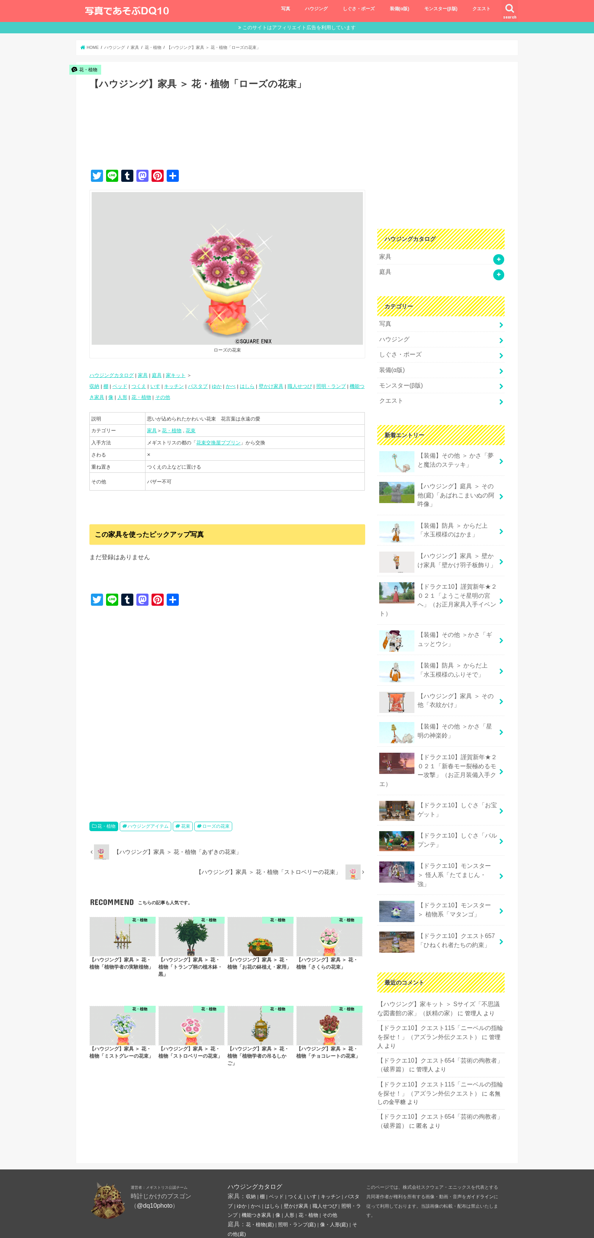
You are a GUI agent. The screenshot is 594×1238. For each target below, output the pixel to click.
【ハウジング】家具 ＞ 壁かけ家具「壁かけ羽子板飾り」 (436, 551)
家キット (176, 375)
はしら (247, 386)
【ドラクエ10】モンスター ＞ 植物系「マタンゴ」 (436, 863)
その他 (162, 397)
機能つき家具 (256, 1172)
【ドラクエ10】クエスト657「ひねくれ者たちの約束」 (434, 892)
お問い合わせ (104, 1226)
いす (155, 386)
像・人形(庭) (334, 1182)
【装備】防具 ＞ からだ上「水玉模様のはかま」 (436, 520)
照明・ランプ (331, 386)
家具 (143, 375)
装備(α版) (400, 8)
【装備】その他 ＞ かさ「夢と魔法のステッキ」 (436, 453)
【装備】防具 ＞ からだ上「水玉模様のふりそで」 (436, 648)
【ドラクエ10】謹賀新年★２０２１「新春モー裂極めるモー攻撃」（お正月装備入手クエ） (438, 740)
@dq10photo (155, 1162)
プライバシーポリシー (156, 1226)
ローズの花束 (216, 826)
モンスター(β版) (441, 8)
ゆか (217, 386)
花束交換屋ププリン (218, 442)
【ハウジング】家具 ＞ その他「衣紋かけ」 (436, 678)
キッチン (174, 386)
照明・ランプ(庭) (297, 1182)
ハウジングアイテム (148, 826)
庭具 (157, 375)
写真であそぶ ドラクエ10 (430, 1226)
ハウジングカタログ (111, 375)
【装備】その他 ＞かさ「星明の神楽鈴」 (436, 708)
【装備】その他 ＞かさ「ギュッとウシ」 (436, 617)
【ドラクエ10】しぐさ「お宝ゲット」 (438, 774)
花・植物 (141, 397)
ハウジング (316, 8)
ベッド (120, 386)
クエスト (481, 8)
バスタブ (198, 386)
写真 (285, 8)
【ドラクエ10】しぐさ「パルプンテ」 (438, 803)
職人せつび (300, 386)
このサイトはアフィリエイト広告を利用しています (299, 27)
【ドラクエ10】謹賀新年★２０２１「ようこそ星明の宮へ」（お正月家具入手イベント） (438, 582)
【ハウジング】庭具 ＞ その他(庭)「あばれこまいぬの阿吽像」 (436, 485)
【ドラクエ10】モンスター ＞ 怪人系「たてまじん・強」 (436, 833)
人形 (122, 397)
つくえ (138, 386)
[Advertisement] (227, 137)
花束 (190, 430)
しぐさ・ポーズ (359, 8)
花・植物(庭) (260, 1182)
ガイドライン (480, 1154)
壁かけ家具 (271, 386)
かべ (231, 386)
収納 (94, 386)
